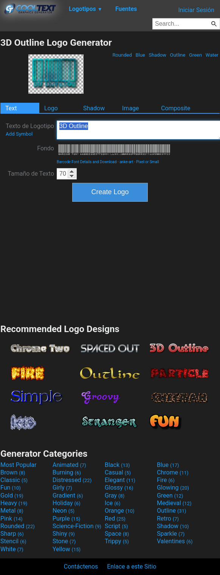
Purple (66, 518)
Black (117, 464)
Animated (69, 464)
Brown (12, 472)
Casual (118, 472)
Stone (64, 541)
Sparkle (170, 533)
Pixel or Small (147, 162)
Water (212, 55)
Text (11, 108)
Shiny (64, 533)
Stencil (13, 541)
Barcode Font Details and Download (86, 162)
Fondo (45, 148)
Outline (177, 55)
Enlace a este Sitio (131, 566)
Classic (14, 480)
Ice (112, 503)
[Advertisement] (110, 262)
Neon (63, 510)
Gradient (68, 495)
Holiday (67, 503)
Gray (114, 495)
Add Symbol (19, 134)
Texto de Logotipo (30, 129)
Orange (120, 510)
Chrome (173, 472)
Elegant (120, 480)
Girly (62, 487)
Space (117, 533)
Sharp (12, 533)
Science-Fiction (77, 526)
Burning (67, 472)
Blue (140, 55)
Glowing (173, 487)
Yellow (67, 549)
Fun (10, 487)
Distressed (72, 480)
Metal (11, 510)
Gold (11, 495)
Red (115, 518)
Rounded (122, 55)
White (11, 549)
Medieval (174, 503)
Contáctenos (81, 566)
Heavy (13, 503)
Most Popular (18, 464)
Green (195, 55)
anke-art (126, 162)
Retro (168, 518)
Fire (166, 480)
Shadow (157, 55)
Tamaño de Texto (31, 173)
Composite (176, 108)
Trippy (117, 541)
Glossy (119, 487)
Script (116, 526)
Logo (51, 108)
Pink (11, 518)
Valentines (175, 541)
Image (130, 108)
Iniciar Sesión (196, 10)
